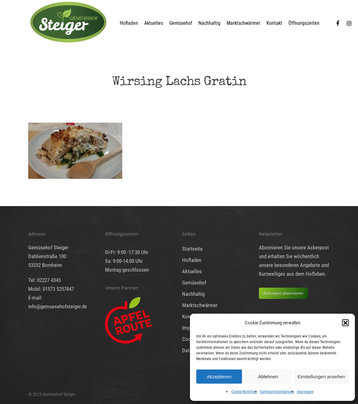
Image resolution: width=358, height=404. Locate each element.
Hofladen (129, 23)
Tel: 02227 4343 (44, 280)
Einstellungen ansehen (321, 376)
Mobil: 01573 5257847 (51, 289)
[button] (345, 323)
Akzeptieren (219, 376)
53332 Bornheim (45, 265)
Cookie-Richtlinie (244, 392)
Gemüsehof (180, 23)
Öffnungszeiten (303, 23)
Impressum (305, 392)
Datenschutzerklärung (277, 392)
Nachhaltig (209, 23)
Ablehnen (268, 376)
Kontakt (274, 23)
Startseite (192, 249)
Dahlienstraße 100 (47, 256)
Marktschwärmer (243, 23)
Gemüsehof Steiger (48, 247)
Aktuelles (153, 23)
